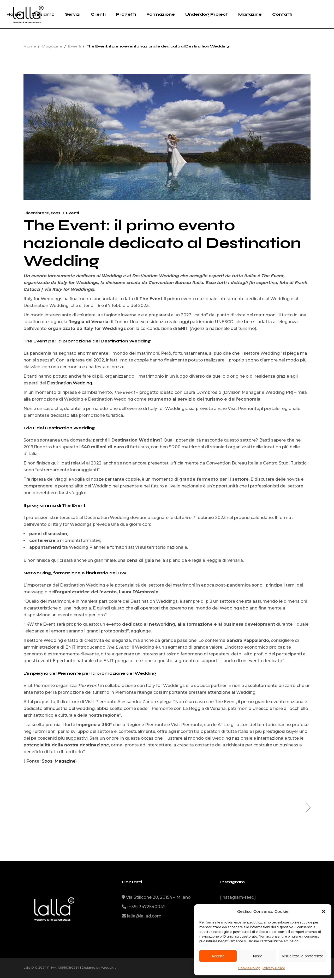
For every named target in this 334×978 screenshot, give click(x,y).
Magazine (51, 46)
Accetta (217, 956)
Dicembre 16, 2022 (42, 213)
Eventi (74, 46)
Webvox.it (108, 967)
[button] (323, 911)
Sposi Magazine (58, 761)
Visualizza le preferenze (302, 956)
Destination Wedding (69, 383)
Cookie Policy (249, 968)
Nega (258, 956)
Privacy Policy (274, 968)
